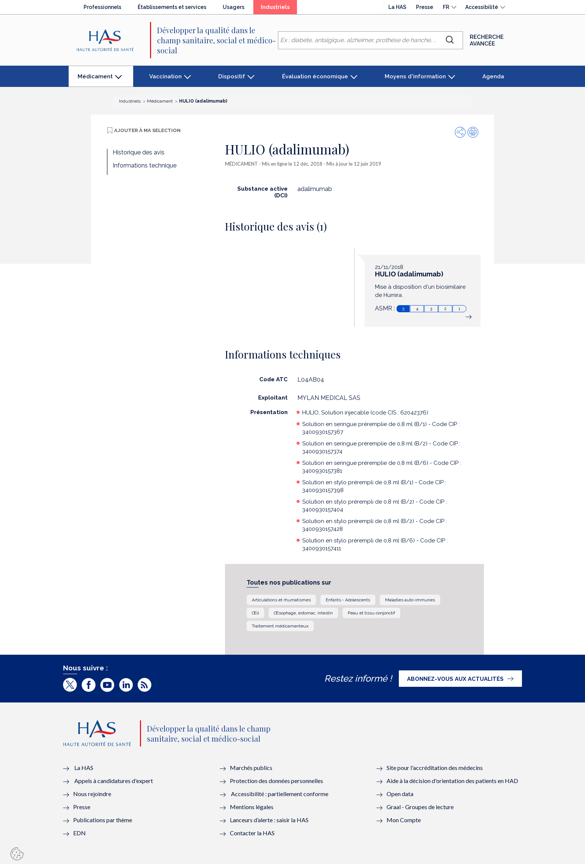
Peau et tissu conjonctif (371, 613)
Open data (400, 793)
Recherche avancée (487, 40)
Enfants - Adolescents (348, 599)
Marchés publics (251, 767)
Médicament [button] (95, 80)
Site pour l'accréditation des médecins (435, 767)
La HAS (397, 7)
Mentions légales (251, 806)
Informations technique (144, 165)
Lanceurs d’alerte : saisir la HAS (269, 819)
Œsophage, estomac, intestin (303, 613)
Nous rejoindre (92, 793)
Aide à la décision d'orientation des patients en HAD (452, 780)
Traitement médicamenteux (280, 626)
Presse (424, 7)
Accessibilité (481, 7)
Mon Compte (404, 819)
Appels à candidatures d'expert (113, 780)
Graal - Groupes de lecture (420, 806)
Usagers (233, 7)
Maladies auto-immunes (410, 599)
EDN (79, 832)
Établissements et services (172, 7)
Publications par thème (102, 819)
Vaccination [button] (165, 76)
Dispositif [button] (231, 76)
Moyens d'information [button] (415, 76)
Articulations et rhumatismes (281, 599)
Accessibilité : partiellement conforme (279, 793)
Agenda (493, 76)
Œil (255, 613)
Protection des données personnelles (276, 780)
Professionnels (102, 7)
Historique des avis (139, 152)
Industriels (279, 9)
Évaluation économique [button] (315, 76)
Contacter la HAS (252, 832)
